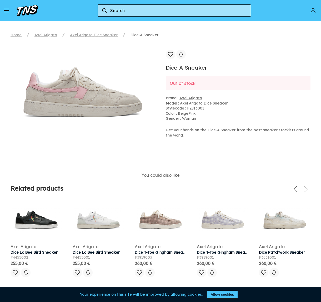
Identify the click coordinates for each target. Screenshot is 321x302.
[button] (6, 10)
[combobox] (174, 10)
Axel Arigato (45, 35)
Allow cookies (222, 294)
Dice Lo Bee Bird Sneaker (34, 252)
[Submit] (104, 10)
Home (16, 35)
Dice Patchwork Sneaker (282, 252)
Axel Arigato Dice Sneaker (94, 35)
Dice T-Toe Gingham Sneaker (162, 252)
